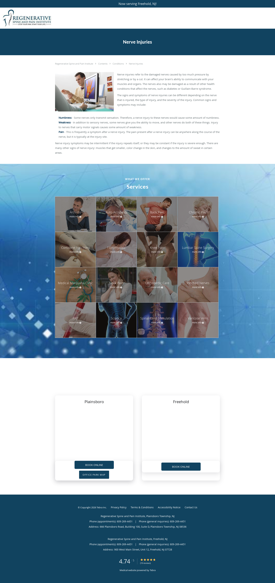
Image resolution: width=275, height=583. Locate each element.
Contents (103, 63)
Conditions (118, 63)
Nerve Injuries (136, 63)
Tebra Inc (101, 507)
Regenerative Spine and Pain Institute (74, 63)
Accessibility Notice (169, 507)
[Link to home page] (26, 18)
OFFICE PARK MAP (94, 474)
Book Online (94, 465)
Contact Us (191, 507)
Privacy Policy (118, 507)
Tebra (153, 570)
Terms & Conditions (142, 507)
